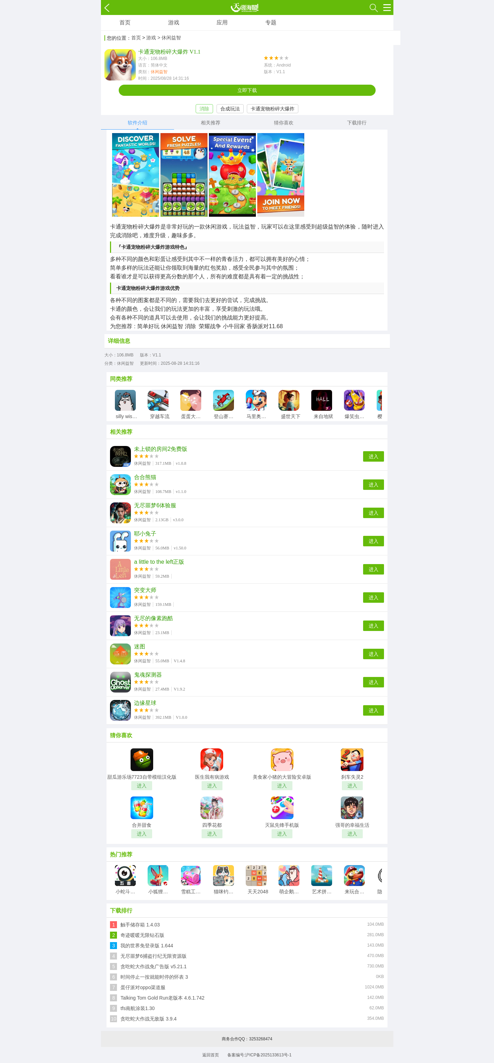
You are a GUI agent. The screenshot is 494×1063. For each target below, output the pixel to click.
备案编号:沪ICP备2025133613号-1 (259, 1055)
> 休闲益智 (169, 37)
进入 (373, 456)
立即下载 (247, 90)
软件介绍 (137, 122)
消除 (204, 108)
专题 (270, 22)
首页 (125, 22)
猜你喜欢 (283, 122)
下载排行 (357, 122)
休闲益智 (159, 71)
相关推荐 (210, 122)
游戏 (173, 22)
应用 (222, 22)
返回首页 (210, 1055)
